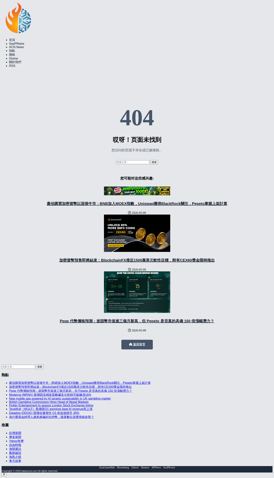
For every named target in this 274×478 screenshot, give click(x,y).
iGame (13, 58)
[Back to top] (4, 474)
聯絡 (12, 54)
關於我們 (15, 62)
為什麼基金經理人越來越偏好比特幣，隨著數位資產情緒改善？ (51, 417)
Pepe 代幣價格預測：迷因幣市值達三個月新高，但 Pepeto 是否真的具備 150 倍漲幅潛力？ (137, 321)
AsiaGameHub (107, 467)
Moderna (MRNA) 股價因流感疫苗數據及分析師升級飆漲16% (50, 394)
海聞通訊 (15, 449)
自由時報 (15, 445)
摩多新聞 (15, 437)
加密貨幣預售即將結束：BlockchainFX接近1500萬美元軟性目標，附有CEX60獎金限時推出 (137, 260)
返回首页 (137, 344)
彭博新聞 (15, 433)
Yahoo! (135, 467)
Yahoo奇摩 (16, 441)
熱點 (12, 50)
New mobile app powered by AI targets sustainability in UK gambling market (60, 398)
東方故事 (15, 460)
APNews (156, 467)
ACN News (16, 47)
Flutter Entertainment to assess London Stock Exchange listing (51, 405)
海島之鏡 (15, 456)
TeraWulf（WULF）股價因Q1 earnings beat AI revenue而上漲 (50, 409)
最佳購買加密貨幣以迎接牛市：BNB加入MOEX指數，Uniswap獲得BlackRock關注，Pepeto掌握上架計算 (137, 204)
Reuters (145, 467)
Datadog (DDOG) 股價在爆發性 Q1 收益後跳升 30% (44, 413)
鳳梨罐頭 (15, 453)
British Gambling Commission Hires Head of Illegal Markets (49, 402)
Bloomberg (123, 467)
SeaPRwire (16, 43)
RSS (12, 65)
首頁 (12, 39)
